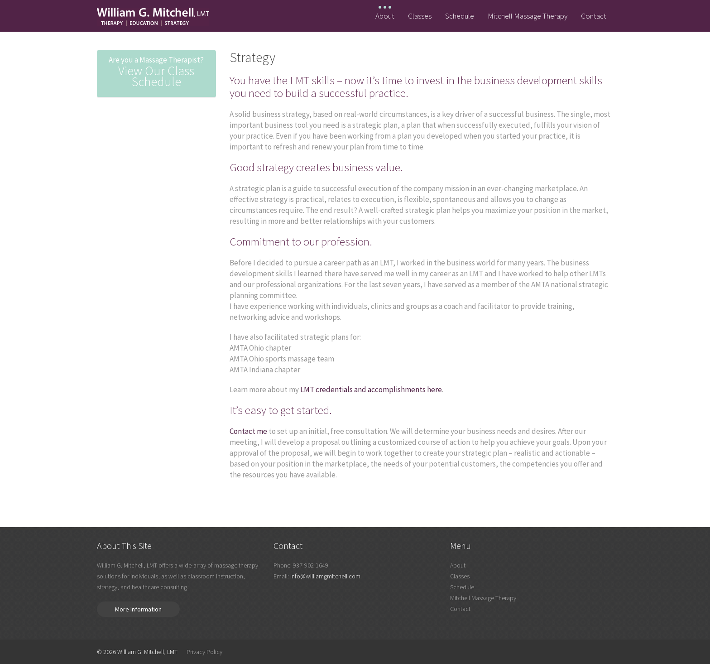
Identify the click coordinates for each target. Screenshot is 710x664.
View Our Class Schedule (156, 72)
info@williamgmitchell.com (325, 576)
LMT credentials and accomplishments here (371, 390)
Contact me (248, 431)
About (384, 16)
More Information (138, 609)
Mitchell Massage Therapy (527, 16)
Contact (593, 16)
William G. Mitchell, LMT (147, 652)
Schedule (459, 16)
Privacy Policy (204, 652)
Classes (420, 16)
